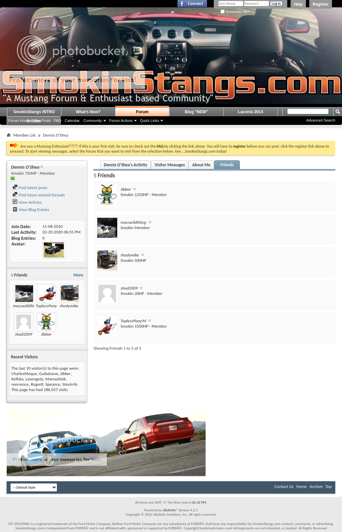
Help (298, 4)
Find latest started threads (38, 194)
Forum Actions (121, 121)
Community (92, 121)
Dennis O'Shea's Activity (125, 164)
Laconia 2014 (250, 112)
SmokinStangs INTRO (34, 112)
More (78, 275)
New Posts (42, 121)
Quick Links (149, 121)
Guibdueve (48, 373)
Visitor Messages (170, 164)
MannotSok (55, 378)
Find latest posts (29, 187)
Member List (24, 135)
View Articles (26, 202)
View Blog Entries (30, 209)
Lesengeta (34, 378)
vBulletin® (170, 510)
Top (328, 486)
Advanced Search (320, 120)
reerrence (19, 384)
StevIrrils (69, 384)
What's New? (88, 112)
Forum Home (19, 121)
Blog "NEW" (196, 112)
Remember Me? (234, 12)
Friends (226, 164)
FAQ (57, 121)
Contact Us (284, 486)
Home (301, 486)
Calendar (72, 121)
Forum (142, 112)
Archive (316, 486)
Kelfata (17, 378)
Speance (52, 384)
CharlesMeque (24, 373)
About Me (201, 164)
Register (321, 4)
